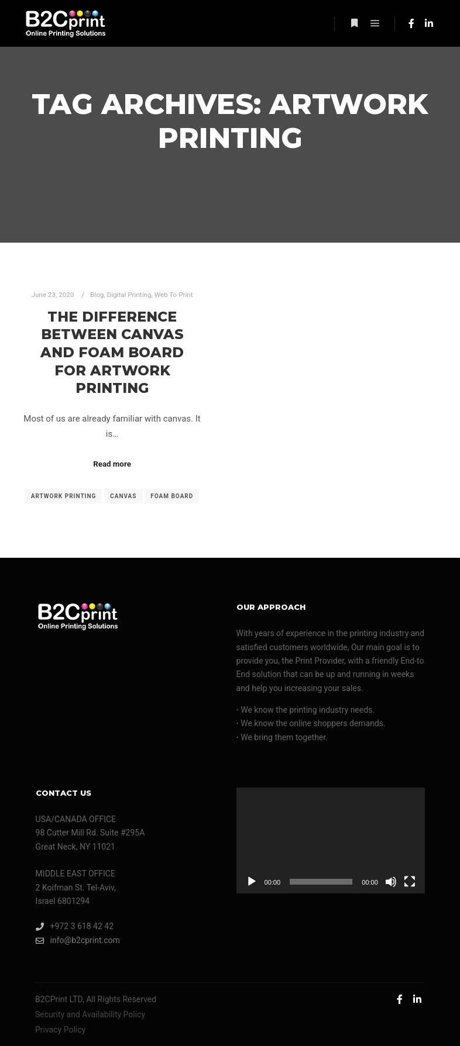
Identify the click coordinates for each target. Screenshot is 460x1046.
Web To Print (174, 295)
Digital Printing (129, 295)
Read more (112, 464)
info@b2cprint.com (78, 940)
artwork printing (64, 496)
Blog (97, 295)
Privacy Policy (60, 1029)
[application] (330, 840)
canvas (123, 496)
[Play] (252, 882)
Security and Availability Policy (90, 1014)
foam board (171, 496)
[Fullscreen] (410, 882)
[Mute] (391, 882)
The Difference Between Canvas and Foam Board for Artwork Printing (112, 352)
